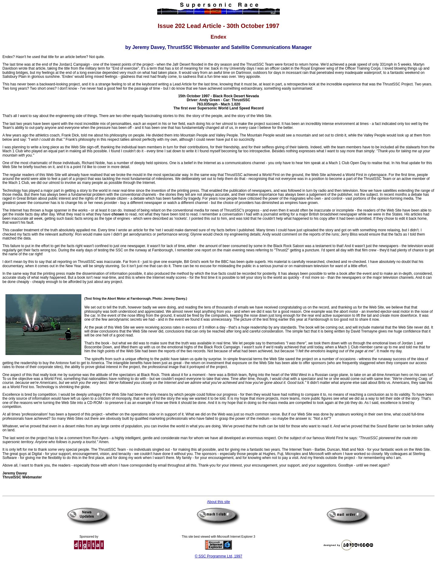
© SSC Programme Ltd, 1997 (218, 556)
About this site (218, 502)
